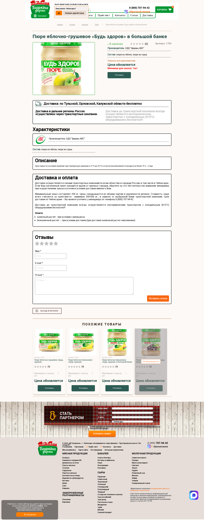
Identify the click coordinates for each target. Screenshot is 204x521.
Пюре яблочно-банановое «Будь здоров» (80, 362)
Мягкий (101, 511)
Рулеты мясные (68, 467)
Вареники (66, 503)
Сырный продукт (105, 514)
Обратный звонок (132, 11)
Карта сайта (83, 451)
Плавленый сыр (138, 474)
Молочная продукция (146, 455)
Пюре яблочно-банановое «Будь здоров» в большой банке (117, 362)
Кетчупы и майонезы (106, 462)
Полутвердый (103, 491)
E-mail (101, 419)
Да (66, 13)
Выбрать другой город (82, 13)
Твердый (101, 493)
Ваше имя (102, 410)
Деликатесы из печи (70, 464)
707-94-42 (157, 444)
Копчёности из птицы (71, 477)
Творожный (102, 483)
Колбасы (66, 459)
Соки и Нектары (104, 459)
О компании (67, 448)
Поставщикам (96, 451)
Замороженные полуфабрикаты (73, 495)
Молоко (135, 477)
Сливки (135, 482)
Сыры (101, 474)
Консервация (103, 467)
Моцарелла (102, 506)
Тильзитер (102, 501)
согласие (99, 428)
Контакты (127, 17)
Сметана (135, 467)
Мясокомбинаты (69, 451)
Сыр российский (104, 498)
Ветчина (65, 482)
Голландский (103, 488)
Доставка (155, 17)
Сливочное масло (139, 459)
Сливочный (102, 481)
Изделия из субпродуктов (72, 479)
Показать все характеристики (121, 62)
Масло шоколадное (140, 464)
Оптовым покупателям (114, 451)
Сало (64, 487)
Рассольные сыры (105, 503)
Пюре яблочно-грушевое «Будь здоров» (48, 362)
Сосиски (65, 469)
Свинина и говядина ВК (71, 462)
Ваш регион (103, 423)
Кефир (134, 479)
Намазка (65, 490)
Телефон (102, 414)
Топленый (102, 486)
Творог (134, 469)
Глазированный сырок (141, 484)
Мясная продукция (74, 455)
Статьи (141, 17)
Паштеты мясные (69, 474)
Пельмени (66, 501)
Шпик (64, 484)
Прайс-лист (111, 17)
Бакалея (103, 455)
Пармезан (102, 478)
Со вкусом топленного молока (110, 496)
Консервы (102, 469)
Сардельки (66, 472)
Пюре (100, 464)
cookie (40, 505)
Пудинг (135, 472)
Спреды (135, 462)
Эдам (100, 509)
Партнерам (79, 448)
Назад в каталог (49, 312)
